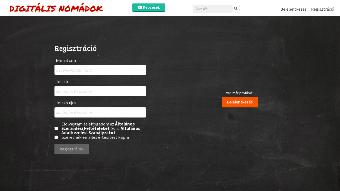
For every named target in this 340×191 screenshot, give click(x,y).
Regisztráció (322, 9)
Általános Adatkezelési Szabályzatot (100, 130)
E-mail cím (66, 60)
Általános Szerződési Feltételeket (98, 126)
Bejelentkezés (293, 9)
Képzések (149, 7)
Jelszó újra (66, 103)
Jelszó (62, 81)
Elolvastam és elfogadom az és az (100, 128)
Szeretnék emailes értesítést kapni (95, 137)
